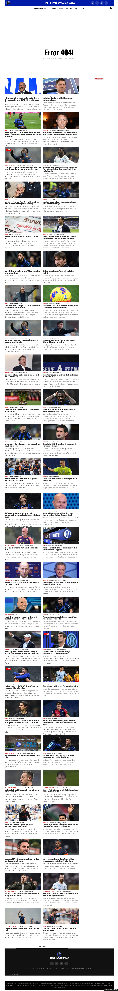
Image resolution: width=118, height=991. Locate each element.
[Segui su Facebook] (52, 964)
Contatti (48, 970)
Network (88, 970)
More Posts (42, 947)
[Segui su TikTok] (66, 964)
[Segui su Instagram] (61, 964)
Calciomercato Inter (40, 8)
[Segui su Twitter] (57, 964)
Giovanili (61, 8)
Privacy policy (65, 970)
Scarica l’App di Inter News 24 (35, 970)
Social (76, 8)
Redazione (56, 970)
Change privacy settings (111, 989)
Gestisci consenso (13, 976)
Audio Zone (69, 8)
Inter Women (52, 8)
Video (82, 8)
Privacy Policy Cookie (78, 970)
